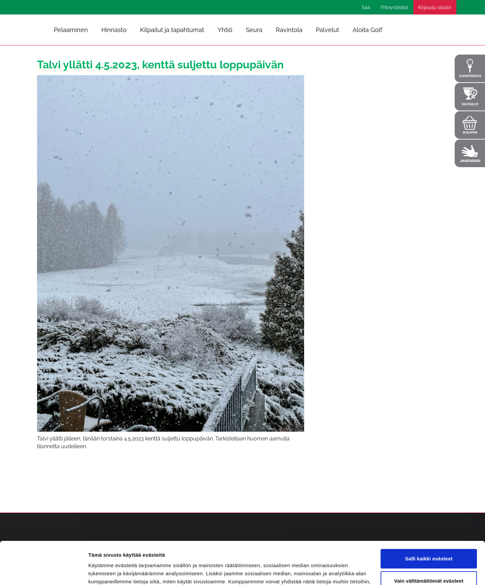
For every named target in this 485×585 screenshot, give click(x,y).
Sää (366, 7)
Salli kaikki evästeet (429, 522)
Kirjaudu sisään (434, 7)
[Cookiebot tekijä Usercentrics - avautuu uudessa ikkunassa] (43, 572)
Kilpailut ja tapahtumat (172, 29)
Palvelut (327, 29)
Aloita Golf (367, 29)
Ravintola (289, 29)
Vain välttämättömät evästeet (428, 544)
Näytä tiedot (103, 572)
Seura (254, 29)
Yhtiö (225, 29)
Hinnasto (114, 29)
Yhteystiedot (394, 7)
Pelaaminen (71, 29)
